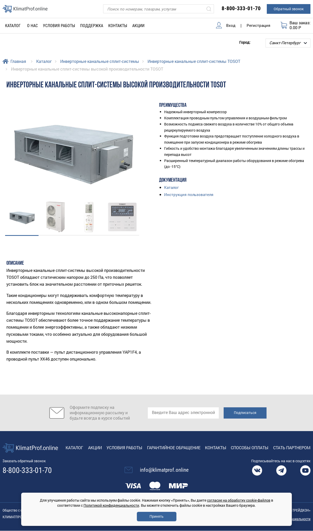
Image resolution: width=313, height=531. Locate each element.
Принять (157, 516)
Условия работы (59, 25)
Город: (244, 42)
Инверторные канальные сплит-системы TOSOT (194, 61)
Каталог (44, 61)
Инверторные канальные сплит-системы (99, 61)
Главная (18, 61)
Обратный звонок (289, 8)
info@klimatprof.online (164, 470)
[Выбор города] (288, 43)
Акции (138, 25)
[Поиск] (158, 8)
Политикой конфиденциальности (111, 505)
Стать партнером (291, 447)
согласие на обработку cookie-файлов (238, 500)
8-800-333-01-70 (241, 8)
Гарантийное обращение (173, 447)
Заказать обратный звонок (26, 461)
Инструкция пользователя (189, 194)
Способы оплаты (249, 447)
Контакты (117, 25)
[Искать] (209, 8)
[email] (183, 413)
